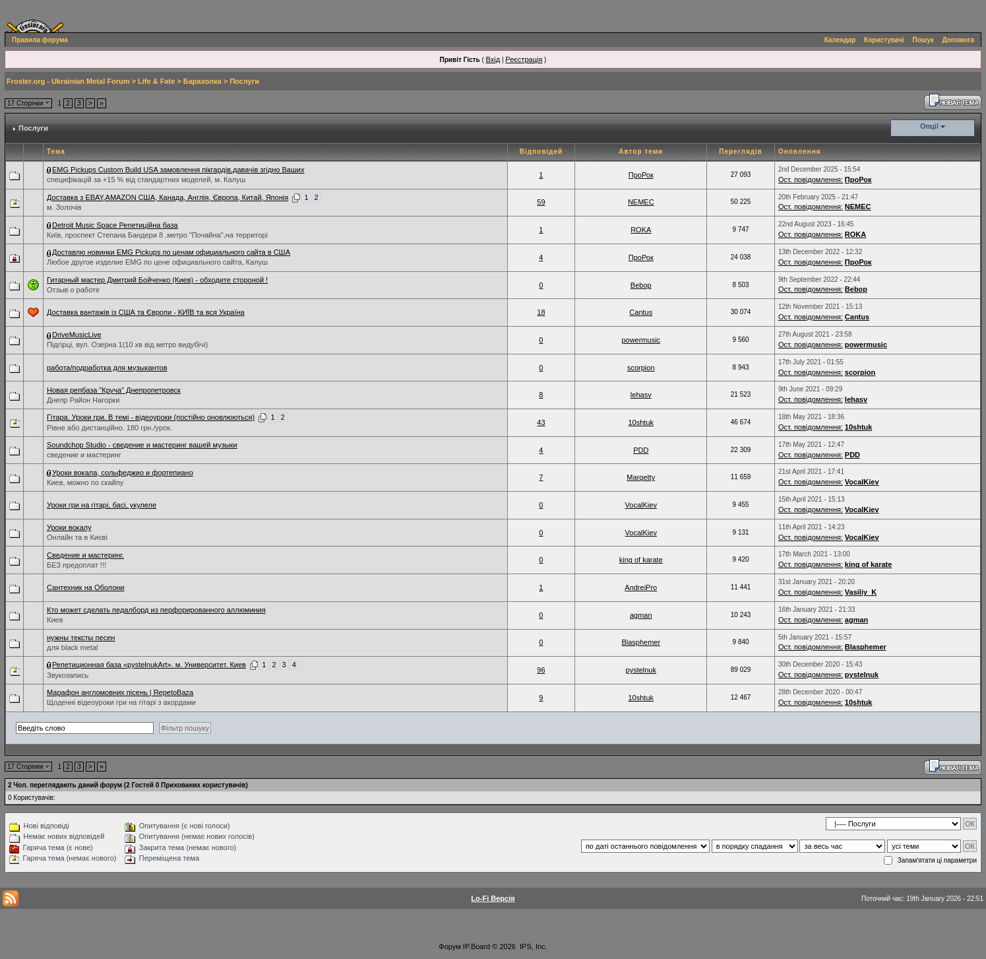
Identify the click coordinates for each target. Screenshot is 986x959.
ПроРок (641, 175)
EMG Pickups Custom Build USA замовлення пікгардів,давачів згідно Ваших (178, 170)
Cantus (640, 312)
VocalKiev (862, 482)
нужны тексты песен (81, 638)
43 (541, 422)
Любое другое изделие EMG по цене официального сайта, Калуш (157, 262)
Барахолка (202, 81)
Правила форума (40, 40)
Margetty (641, 477)
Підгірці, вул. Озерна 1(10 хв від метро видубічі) (127, 344)
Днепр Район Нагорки (83, 400)
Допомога (958, 40)
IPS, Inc (532, 946)
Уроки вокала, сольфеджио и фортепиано (122, 473)
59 (541, 202)
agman (641, 615)
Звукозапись (67, 675)
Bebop (641, 285)
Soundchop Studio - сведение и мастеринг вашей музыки (142, 445)
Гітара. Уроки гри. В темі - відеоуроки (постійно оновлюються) (151, 417)
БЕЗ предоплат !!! (76, 565)
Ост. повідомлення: (810, 179)
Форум (449, 946)
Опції (929, 126)
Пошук (923, 40)
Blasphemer (640, 642)
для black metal (72, 647)
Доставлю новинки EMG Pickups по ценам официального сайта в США (171, 252)
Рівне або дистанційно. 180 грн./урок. (109, 428)
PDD (640, 450)
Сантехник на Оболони (86, 587)
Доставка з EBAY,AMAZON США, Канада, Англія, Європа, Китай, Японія (167, 197)
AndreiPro (641, 587)
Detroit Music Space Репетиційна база (115, 225)
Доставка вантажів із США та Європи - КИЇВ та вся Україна (146, 312)
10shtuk (641, 422)
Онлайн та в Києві (77, 537)
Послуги (244, 81)
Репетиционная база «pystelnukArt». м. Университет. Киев (149, 665)
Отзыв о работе (73, 290)
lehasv (641, 395)
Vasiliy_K (861, 592)
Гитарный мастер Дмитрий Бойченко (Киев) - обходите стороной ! (157, 280)
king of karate (641, 560)
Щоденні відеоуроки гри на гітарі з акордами (121, 702)
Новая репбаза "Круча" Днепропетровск (114, 390)
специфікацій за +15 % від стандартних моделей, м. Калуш (146, 179)
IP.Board (476, 946)
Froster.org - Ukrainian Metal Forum (68, 81)
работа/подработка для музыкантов (107, 368)
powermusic (640, 340)
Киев (55, 620)
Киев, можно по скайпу (85, 482)
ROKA (641, 230)
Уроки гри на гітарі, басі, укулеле (101, 505)
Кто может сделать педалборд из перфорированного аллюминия (156, 610)
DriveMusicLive (77, 335)
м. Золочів (64, 207)
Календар (840, 40)
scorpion (641, 368)
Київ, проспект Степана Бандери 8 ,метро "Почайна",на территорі (157, 235)
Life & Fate (156, 81)
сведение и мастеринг (84, 455)
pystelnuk (641, 670)
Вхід (493, 59)
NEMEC (641, 202)
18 (541, 312)
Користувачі (884, 40)
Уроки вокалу (69, 527)
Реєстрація (523, 59)
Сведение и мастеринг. (85, 555)
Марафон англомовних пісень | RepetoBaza (120, 692)
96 (541, 670)
